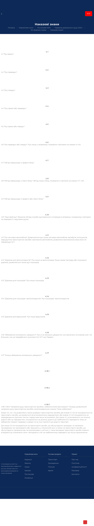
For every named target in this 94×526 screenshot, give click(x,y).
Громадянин (53, 463)
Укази (27, 467)
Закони (28, 463)
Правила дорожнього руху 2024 (68, 28)
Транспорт (52, 460)
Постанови (29, 474)
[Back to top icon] (85, 522)
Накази (28, 471)
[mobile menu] (1, 13)
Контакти (75, 474)
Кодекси (28, 460)
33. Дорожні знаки (38, 30)
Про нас (75, 460)
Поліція (51, 467)
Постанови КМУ (44, 28)
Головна (11, 28)
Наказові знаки (56, 30)
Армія (50, 471)
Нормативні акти (26, 28)
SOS (88, 14)
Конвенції (29, 478)
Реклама (75, 471)
